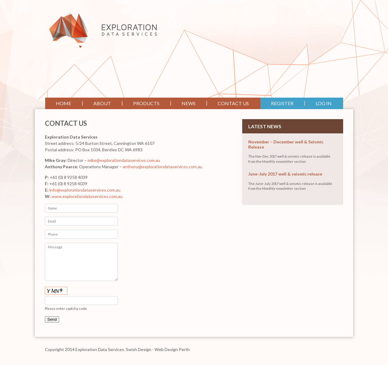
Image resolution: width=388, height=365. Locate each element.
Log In (324, 103)
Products (146, 103)
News (189, 103)
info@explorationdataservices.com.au (84, 190)
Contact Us (233, 103)
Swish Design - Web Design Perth (158, 349)
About (102, 103)
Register (282, 103)
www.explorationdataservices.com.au (87, 196)
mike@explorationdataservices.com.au (124, 160)
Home (63, 103)
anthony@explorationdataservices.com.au (162, 166)
